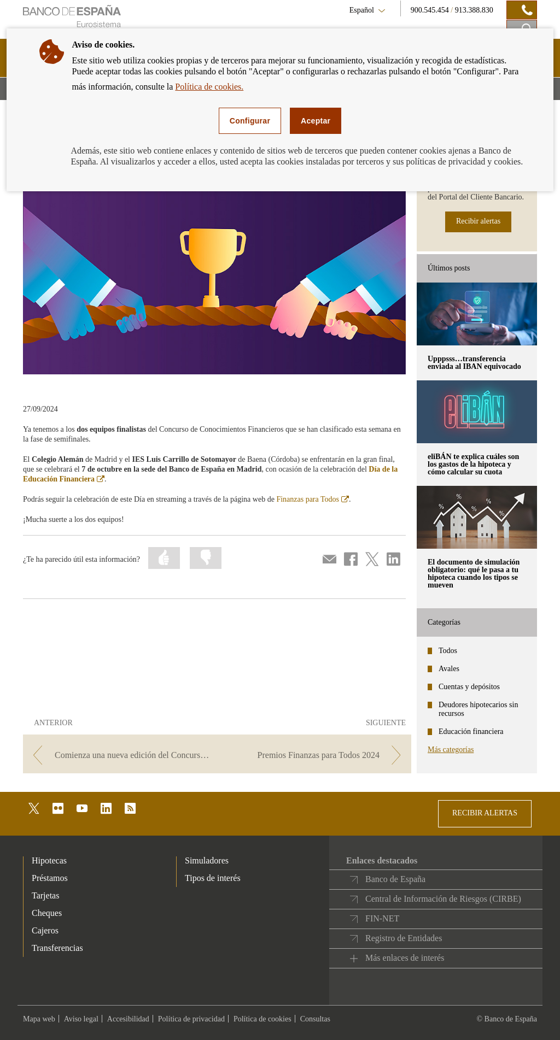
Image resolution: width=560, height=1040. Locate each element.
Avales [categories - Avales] (449, 669)
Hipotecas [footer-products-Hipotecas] (49, 860)
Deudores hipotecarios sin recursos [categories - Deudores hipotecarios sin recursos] (478, 709)
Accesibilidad (128, 1019)
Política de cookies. (209, 86)
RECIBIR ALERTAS (484, 813)
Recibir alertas (478, 221)
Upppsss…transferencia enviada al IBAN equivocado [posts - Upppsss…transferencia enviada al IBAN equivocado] (474, 363)
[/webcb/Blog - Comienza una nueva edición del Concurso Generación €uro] (118, 755)
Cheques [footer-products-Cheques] (47, 913)
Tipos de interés (213, 878)
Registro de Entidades (403, 938)
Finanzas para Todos (312, 499)
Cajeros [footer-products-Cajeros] (45, 930)
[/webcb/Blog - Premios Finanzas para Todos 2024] (315, 755)
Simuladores (207, 860)
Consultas (315, 1019)
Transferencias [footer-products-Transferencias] (57, 948)
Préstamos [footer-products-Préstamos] (50, 878)
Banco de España (395, 879)
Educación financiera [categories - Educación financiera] (471, 731)
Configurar (250, 120)
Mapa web (39, 1019)
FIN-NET (382, 918)
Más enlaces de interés (404, 957)
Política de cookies (262, 1019)
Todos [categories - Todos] (448, 651)
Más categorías (451, 749)
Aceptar (315, 120)
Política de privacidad (191, 1019)
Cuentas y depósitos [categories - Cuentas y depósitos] (469, 687)
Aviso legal (81, 1019)
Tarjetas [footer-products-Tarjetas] (45, 895)
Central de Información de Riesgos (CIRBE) (443, 898)
